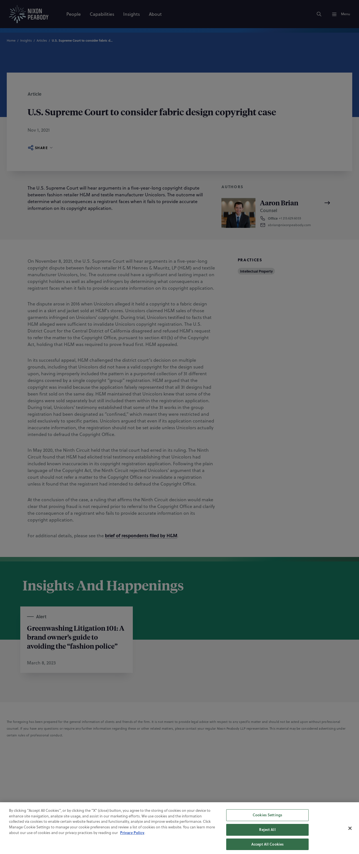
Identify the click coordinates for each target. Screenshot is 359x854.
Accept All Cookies (267, 847)
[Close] (350, 832)
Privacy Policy (132, 836)
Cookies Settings (267, 818)
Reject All (267, 833)
